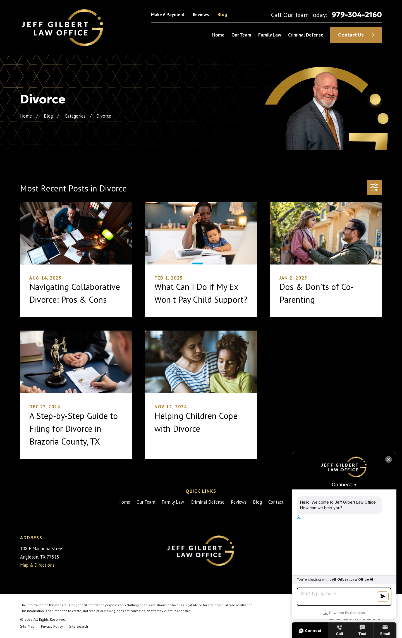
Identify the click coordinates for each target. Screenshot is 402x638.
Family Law (173, 502)
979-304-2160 (357, 14)
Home (124, 502)
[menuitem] (27, 626)
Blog (222, 14)
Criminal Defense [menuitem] (305, 35)
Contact (276, 502)
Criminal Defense (207, 502)
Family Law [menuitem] (269, 35)
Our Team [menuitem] (241, 35)
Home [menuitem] (218, 35)
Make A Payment (168, 14)
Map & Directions (37, 565)
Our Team (146, 502)
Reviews (201, 14)
